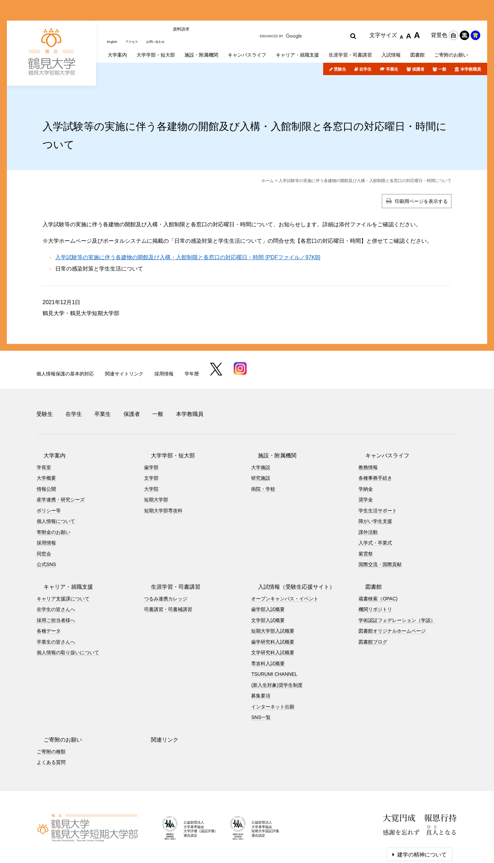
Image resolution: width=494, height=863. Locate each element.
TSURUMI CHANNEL (274, 639)
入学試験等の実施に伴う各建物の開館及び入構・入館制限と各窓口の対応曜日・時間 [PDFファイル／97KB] (187, 230)
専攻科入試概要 (268, 628)
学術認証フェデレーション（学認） (396, 584)
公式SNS (46, 529)
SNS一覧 (261, 682)
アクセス (137, 11)
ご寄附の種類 (51, 716)
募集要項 (260, 660)
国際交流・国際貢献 (380, 529)
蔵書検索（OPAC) (377, 563)
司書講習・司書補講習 (168, 574)
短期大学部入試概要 (272, 595)
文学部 (151, 442)
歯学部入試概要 (268, 574)
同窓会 (44, 518)
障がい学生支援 (375, 486)
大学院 (151, 453)
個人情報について (56, 486)
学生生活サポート (377, 475)
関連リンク (158, 704)
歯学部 (151, 431)
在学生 (365, 42)
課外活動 (368, 496)
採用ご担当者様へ (56, 584)
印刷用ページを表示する (421, 174)
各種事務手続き (375, 442)
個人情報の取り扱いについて (68, 617)
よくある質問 (51, 727)
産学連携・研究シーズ (61, 464)
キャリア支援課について (63, 563)
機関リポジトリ (375, 574)
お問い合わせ (165, 11)
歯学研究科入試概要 (272, 606)
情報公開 (46, 453)
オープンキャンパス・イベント (284, 563)
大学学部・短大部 (166, 420)
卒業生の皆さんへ (56, 606)
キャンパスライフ (380, 420)
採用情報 (164, 346)
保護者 (418, 42)
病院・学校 (263, 453)
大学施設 (260, 431)
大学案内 (48, 420)
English (113, 11)
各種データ (49, 595)
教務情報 (368, 431)
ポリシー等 (49, 475)
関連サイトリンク (124, 346)
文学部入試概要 (268, 584)
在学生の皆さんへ (56, 574)
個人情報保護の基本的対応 (65, 346)
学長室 (44, 431)
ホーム (267, 153)
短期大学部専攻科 (163, 475)
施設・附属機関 (270, 420)
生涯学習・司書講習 (168, 551)
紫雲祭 (365, 518)
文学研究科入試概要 (272, 617)
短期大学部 (156, 464)
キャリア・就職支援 (61, 551)
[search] (299, 12)
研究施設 (260, 442)
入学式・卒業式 (375, 507)
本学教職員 (470, 42)
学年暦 (192, 346)
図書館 (366, 551)
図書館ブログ (372, 606)
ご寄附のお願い (56, 704)
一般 (442, 42)
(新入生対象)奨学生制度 (276, 649)
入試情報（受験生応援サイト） (289, 551)
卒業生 (392, 42)
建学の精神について (422, 819)
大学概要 (46, 442)
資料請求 (194, 11)
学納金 (365, 453)
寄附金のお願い (53, 496)
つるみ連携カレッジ (165, 563)
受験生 (340, 42)
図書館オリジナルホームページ (392, 595)
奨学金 (365, 464)
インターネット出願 (272, 671)
